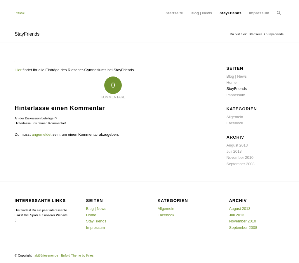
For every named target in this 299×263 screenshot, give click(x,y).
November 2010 (240, 157)
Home (232, 82)
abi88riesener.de (46, 255)
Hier (18, 70)
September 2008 (241, 164)
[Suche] (278, 13)
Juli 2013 (234, 151)
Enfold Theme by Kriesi (77, 255)
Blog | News (201, 13)
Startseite (174, 13)
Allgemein (235, 117)
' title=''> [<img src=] (43, 18)
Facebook (235, 123)
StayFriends (230, 13)
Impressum (259, 13)
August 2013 (237, 145)
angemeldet (42, 134)
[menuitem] (278, 13)
